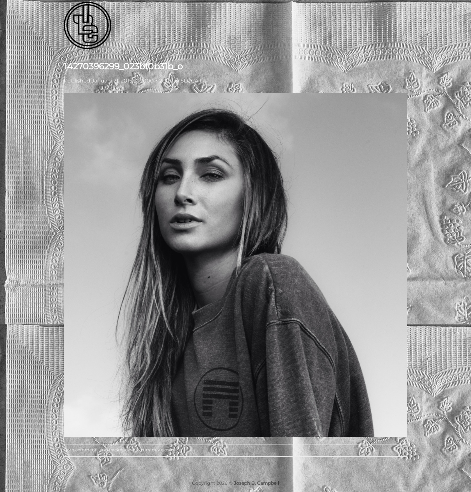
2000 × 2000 (156, 81)
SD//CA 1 (191, 81)
